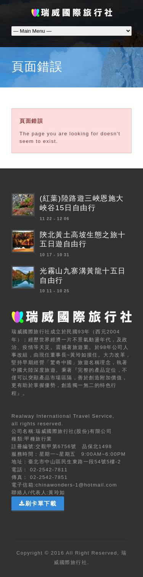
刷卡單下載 (37, 503)
